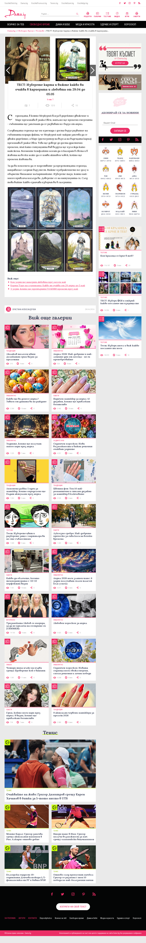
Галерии (97, 14)
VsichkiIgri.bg (82, 3)
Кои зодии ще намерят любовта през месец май (38, 284)
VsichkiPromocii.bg (39, 3)
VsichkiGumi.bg (67, 3)
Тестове (107, 14)
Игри (127, 14)
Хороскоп (130, 24)
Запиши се (120, 133)
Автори (22, 925)
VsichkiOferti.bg (11, 3)
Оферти (136, 14)
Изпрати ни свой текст (73, 913)
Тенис (50, 739)
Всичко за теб (15, 24)
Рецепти (88, 14)
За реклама (10, 925)
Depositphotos (46, 925)
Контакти (32, 925)
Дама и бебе (63, 24)
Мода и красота (85, 24)
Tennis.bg (54, 3)
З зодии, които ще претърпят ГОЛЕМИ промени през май (44, 291)
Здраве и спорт (109, 24)
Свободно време (40, 24)
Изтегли (120, 66)
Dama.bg (24, 3)
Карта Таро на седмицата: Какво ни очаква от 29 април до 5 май (47, 288)
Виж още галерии (50, 324)
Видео (117, 14)
